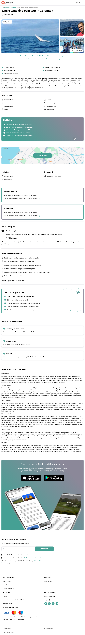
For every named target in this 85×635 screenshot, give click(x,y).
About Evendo (7, 581)
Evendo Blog (7, 585)
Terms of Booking (8, 632)
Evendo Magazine (8, 588)
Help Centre (48, 581)
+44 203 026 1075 (50, 596)
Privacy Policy (39, 558)
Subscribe (44, 549)
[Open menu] (83, 2)
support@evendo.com (51, 600)
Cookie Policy (28, 558)
